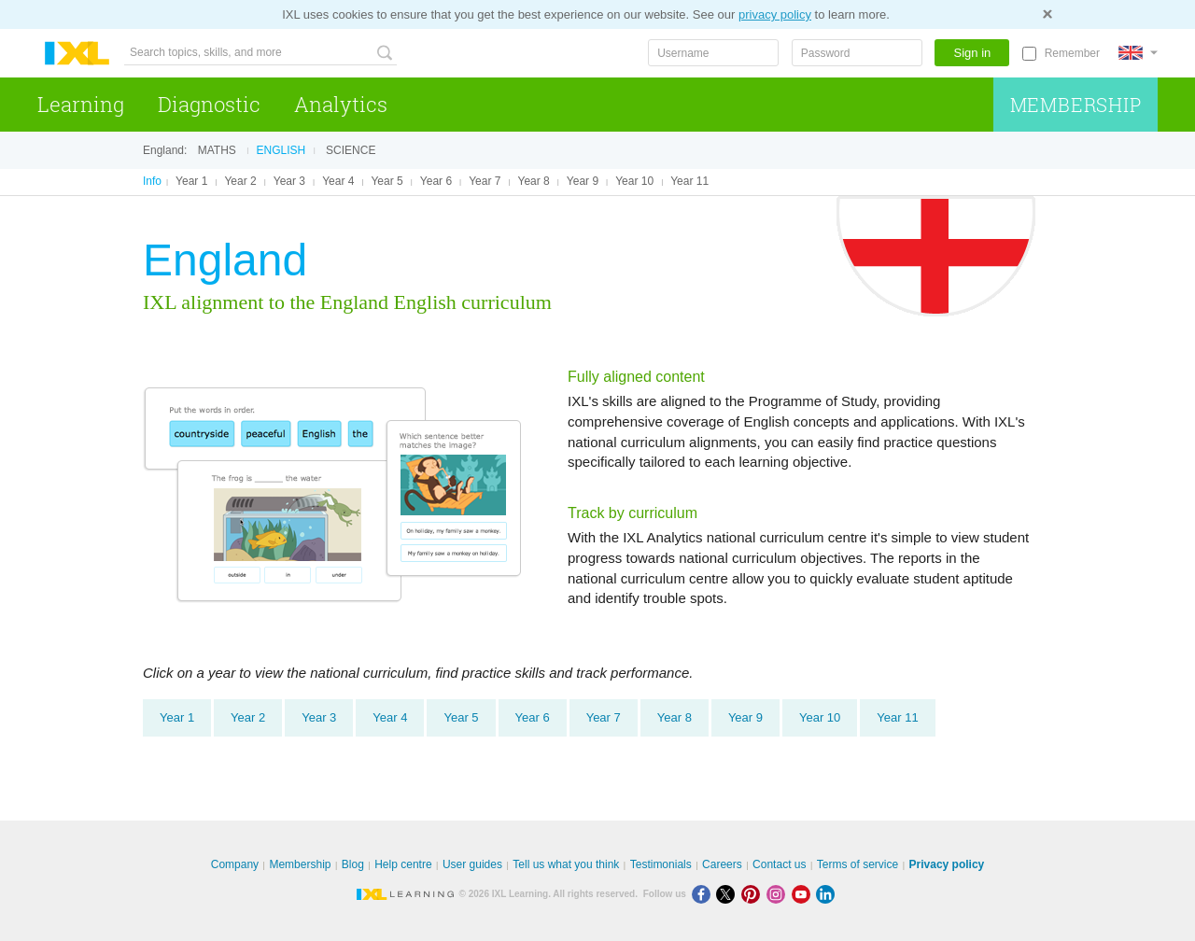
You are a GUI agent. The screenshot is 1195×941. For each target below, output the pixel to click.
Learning (80, 104)
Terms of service (857, 864)
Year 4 (338, 181)
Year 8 (534, 181)
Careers (722, 864)
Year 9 (582, 181)
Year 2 (240, 181)
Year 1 (191, 181)
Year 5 (386, 181)
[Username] (713, 52)
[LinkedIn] (827, 894)
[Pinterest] (753, 894)
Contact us (779, 864)
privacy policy (774, 14)
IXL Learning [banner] (77, 53)
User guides (472, 864)
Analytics (340, 104)
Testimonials (661, 864)
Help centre (402, 864)
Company (235, 864)
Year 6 (436, 181)
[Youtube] (804, 894)
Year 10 (634, 181)
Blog (353, 864)
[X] (728, 894)
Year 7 (484, 181)
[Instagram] (779, 894)
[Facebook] (704, 894)
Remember (1072, 53)
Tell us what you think (566, 864)
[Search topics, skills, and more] (260, 52)
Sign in (972, 53)
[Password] (857, 52)
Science (350, 150)
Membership (1076, 104)
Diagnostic (209, 104)
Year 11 (689, 181)
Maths (217, 150)
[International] (1138, 53)
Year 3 (289, 181)
